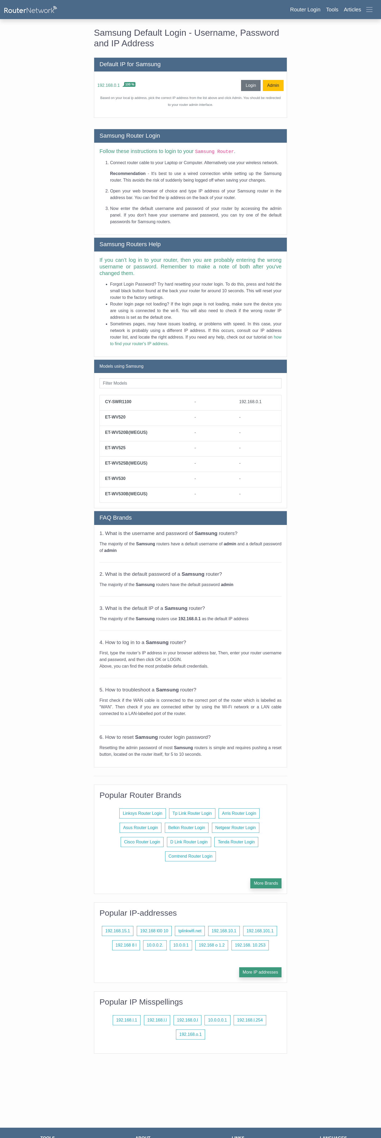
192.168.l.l (157, 1020)
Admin (273, 85)
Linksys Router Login (142, 813)
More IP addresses (260, 972)
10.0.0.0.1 (217, 1020)
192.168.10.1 (224, 931)
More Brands (266, 883)
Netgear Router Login (235, 827)
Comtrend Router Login (190, 856)
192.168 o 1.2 (212, 945)
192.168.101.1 (260, 931)
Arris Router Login (239, 813)
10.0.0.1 (181, 945)
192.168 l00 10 (154, 931)
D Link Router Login (189, 842)
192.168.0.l (187, 1020)
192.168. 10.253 (250, 945)
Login (251, 85)
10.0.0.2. (155, 945)
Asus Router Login (140, 827)
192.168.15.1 (117, 931)
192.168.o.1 (190, 1034)
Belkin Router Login (186, 827)
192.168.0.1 (108, 85)
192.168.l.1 (126, 1020)
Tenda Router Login (236, 842)
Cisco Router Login (142, 842)
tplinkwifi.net (189, 931)
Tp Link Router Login (192, 813)
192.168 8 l (126, 945)
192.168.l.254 (250, 1020)
